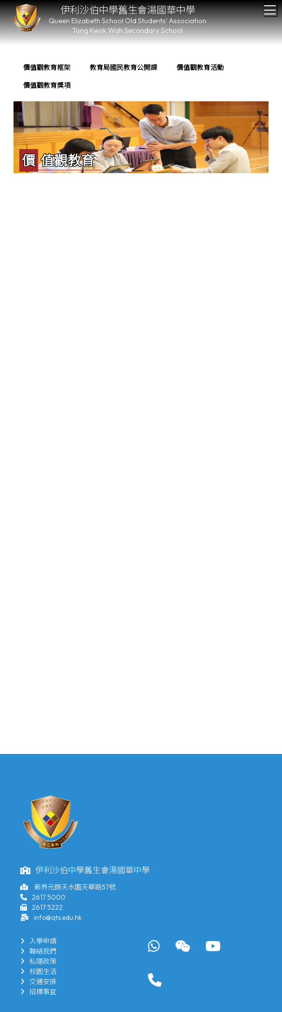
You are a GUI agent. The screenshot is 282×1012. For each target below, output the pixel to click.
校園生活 (38, 971)
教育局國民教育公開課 (123, 67)
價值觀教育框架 (46, 67)
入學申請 (38, 941)
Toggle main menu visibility (270, 7)
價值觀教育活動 (200, 67)
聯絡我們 (38, 951)
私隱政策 (38, 961)
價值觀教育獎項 (46, 85)
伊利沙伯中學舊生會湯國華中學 (127, 10)
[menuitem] (46, 68)
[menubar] (141, 77)
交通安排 (38, 981)
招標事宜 (38, 991)
